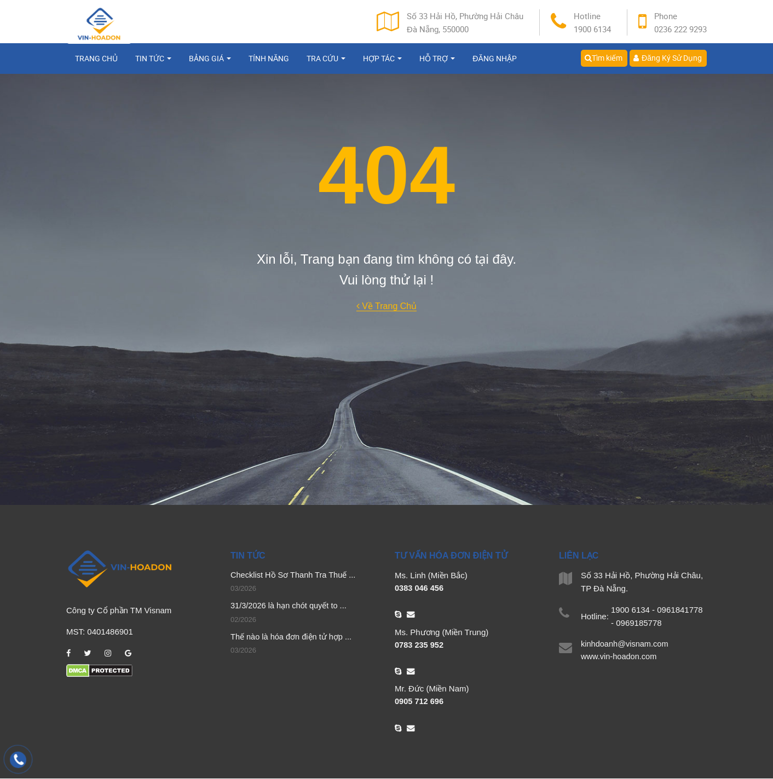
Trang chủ (96, 64)
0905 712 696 (420, 702)
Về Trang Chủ (386, 306)
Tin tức (153, 64)
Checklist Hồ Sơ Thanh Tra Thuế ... (294, 575)
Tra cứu (326, 64)
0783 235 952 (420, 645)
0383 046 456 (420, 588)
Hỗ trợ (437, 64)
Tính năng (269, 64)
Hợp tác (382, 64)
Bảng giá (210, 64)
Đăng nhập (494, 64)
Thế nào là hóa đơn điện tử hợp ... (292, 637)
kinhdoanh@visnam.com (626, 644)
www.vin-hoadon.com (620, 657)
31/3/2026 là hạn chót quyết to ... (290, 606)
